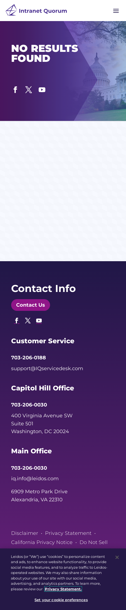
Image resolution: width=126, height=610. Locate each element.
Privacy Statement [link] (68, 533)
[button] (15, 88)
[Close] (117, 557)
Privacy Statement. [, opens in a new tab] (63, 589)
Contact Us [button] (30, 305)
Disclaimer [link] (24, 533)
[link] (36, 11)
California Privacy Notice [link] (42, 542)
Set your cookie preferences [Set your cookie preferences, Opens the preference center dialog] (61, 600)
